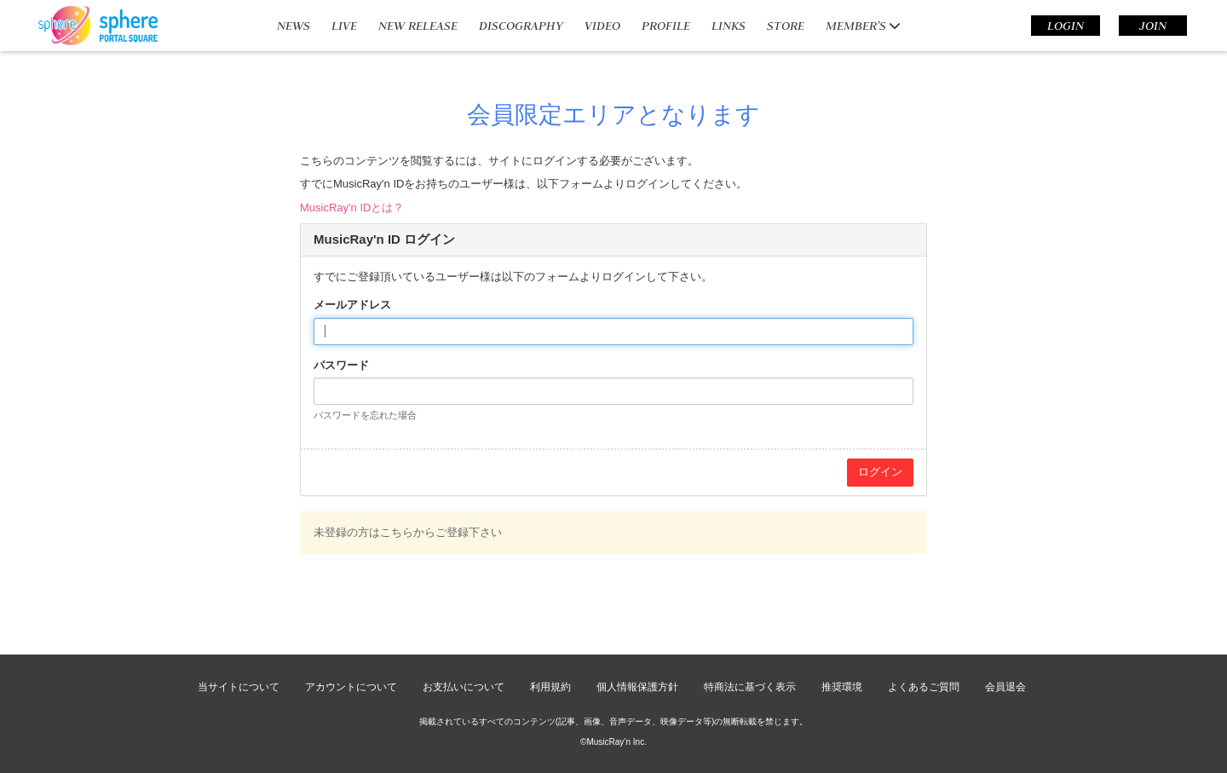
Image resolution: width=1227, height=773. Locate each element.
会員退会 (1005, 687)
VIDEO (602, 25)
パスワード (341, 365)
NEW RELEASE (418, 25)
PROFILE (666, 25)
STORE (785, 25)
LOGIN (1065, 25)
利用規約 (550, 687)
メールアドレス (352, 304)
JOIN (1153, 25)
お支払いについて (463, 687)
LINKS (728, 25)
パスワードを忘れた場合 (365, 415)
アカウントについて (351, 687)
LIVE (344, 25)
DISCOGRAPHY (521, 25)
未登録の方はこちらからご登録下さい (408, 532)
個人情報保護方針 (637, 687)
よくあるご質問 (923, 687)
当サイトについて (238, 687)
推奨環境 (841, 687)
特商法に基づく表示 (750, 687)
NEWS (293, 25)
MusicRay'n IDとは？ (352, 207)
